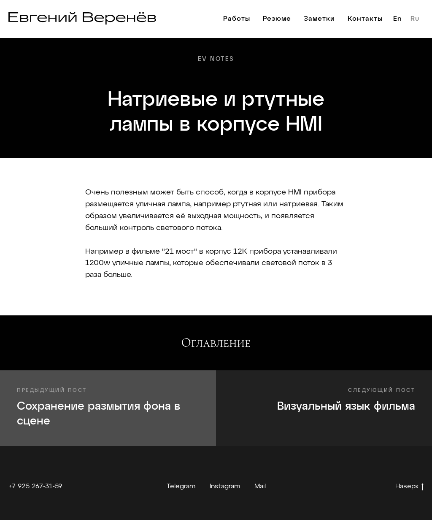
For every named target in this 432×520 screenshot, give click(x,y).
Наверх (409, 487)
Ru (414, 19)
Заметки (319, 19)
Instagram (225, 486)
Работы (236, 19)
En (397, 19)
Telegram (181, 486)
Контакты (365, 19)
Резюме (277, 19)
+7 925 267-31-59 (35, 486)
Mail (260, 486)
